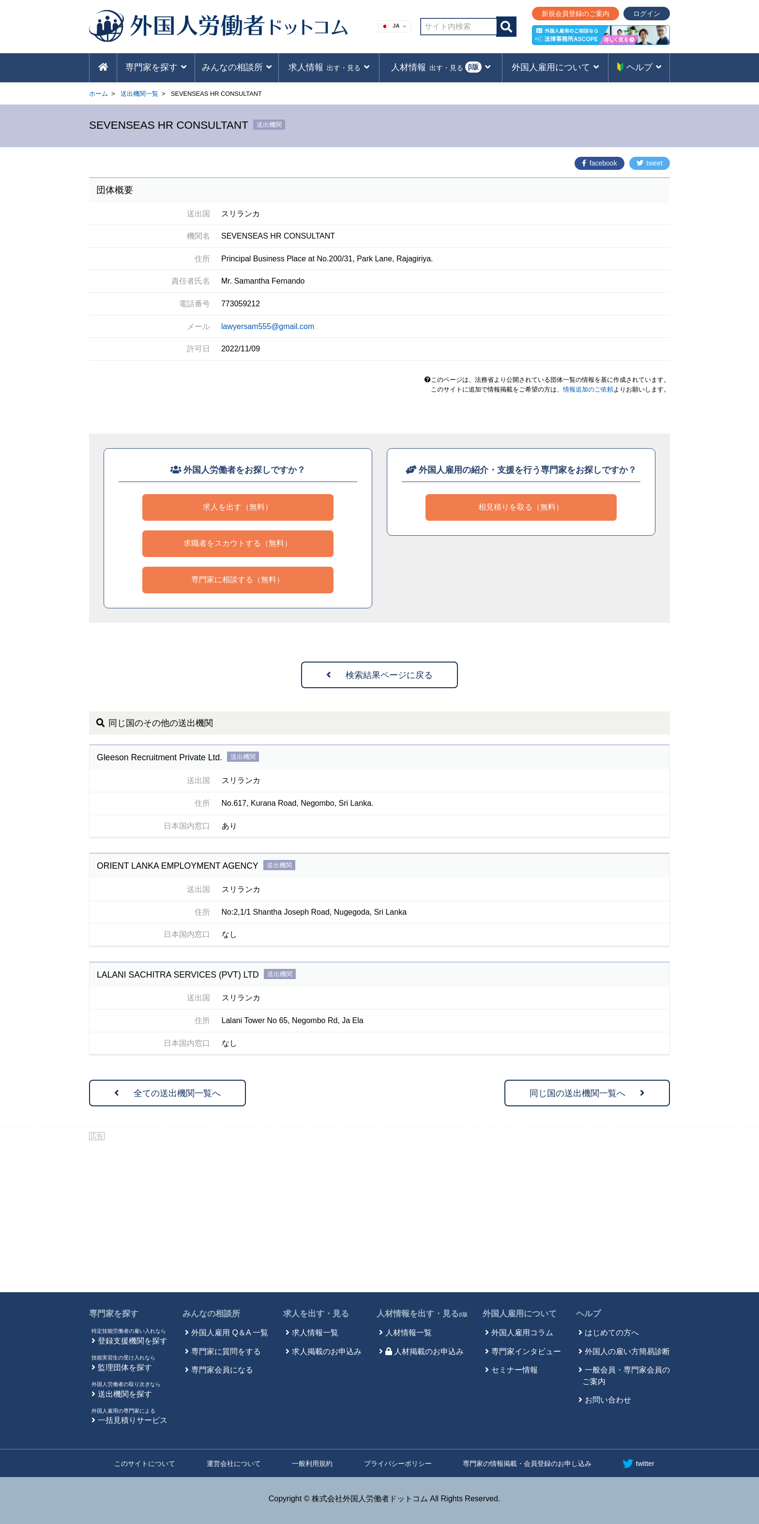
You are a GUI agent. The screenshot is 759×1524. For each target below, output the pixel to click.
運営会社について (234, 1463)
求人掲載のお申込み (327, 1351)
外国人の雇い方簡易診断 (627, 1351)
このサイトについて (144, 1463)
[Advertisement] (379, 1215)
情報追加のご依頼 (588, 389)
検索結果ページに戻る (379, 675)
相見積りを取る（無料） (520, 507)
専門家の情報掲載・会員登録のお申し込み (527, 1463)
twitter (638, 1463)
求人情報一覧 (315, 1332)
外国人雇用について (520, 1313)
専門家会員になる (222, 1370)
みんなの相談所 (211, 1313)
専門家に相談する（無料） (237, 579)
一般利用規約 (312, 1463)
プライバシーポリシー (398, 1463)
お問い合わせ (608, 1400)
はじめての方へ (612, 1332)
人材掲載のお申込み (424, 1351)
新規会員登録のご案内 (575, 13)
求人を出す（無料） (238, 507)
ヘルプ (588, 1313)
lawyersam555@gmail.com (267, 326)
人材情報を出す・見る (422, 1313)
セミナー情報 (514, 1370)
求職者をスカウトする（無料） (237, 543)
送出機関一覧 (139, 93)
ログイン (646, 13)
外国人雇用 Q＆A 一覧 (229, 1332)
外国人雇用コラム (522, 1332)
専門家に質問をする (226, 1351)
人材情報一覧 (408, 1332)
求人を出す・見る (316, 1313)
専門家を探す (113, 1313)
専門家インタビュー (526, 1351)
